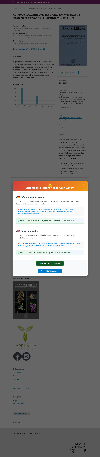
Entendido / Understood (50, 271)
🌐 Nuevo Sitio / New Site (50, 263)
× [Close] (83, 184)
